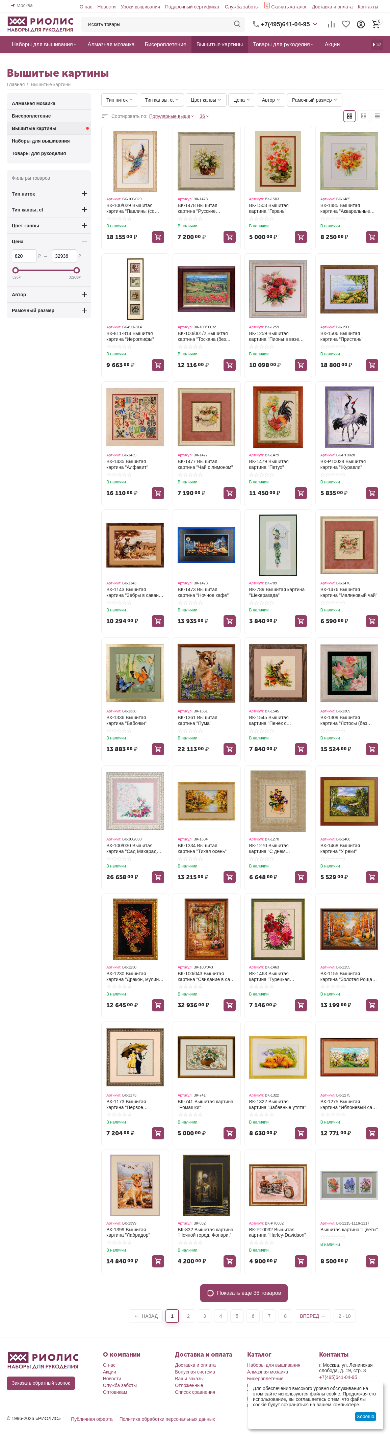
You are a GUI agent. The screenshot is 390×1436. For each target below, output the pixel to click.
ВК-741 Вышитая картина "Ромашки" (205, 1104)
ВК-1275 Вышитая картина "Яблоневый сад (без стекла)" (347, 1104)
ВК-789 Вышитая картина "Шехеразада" (277, 592)
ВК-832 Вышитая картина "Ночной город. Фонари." (205, 1232)
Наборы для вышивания (274, 1365)
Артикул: (113, 199)
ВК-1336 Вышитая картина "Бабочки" (126, 720)
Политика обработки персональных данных (167, 1419)
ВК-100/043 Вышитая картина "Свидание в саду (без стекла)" (206, 976)
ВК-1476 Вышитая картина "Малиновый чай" (349, 592)
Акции (109, 1372)
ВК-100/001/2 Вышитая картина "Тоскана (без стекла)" (203, 336)
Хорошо (365, 1416)
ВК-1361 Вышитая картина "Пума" (197, 720)
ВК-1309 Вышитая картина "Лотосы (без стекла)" (343, 720)
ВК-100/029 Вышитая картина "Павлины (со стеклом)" (130, 208)
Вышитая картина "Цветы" (349, 1229)
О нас (86, 6)
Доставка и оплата (332, 6)
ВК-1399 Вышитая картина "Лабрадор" (128, 1232)
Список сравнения (195, 1392)
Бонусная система (195, 1372)
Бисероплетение (265, 1378)
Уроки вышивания (140, 6)
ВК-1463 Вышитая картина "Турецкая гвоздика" (269, 976)
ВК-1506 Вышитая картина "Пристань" (341, 336)
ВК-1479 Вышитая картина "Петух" (269, 464)
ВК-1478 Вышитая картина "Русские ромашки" (197, 208)
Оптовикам (115, 1392)
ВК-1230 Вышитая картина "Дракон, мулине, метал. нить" (134, 976)
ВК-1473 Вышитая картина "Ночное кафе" (203, 592)
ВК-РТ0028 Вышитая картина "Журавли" (343, 464)
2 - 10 (345, 1316)
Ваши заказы (189, 1378)
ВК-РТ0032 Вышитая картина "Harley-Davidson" (277, 1232)
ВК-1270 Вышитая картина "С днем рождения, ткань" (269, 848)
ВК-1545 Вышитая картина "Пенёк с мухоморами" (269, 720)
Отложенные (189, 1385)
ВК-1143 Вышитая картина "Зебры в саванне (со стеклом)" (135, 592)
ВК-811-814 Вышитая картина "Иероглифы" (130, 336)
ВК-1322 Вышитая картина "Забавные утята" (277, 1104)
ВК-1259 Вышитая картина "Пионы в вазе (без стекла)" (274, 336)
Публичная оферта (92, 1419)
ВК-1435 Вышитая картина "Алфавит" (127, 464)
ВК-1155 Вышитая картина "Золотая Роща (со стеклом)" (346, 976)
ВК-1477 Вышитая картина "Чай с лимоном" (205, 464)
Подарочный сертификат (192, 6)
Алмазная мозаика (267, 1372)
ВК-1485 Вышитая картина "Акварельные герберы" (345, 208)
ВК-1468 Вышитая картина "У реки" (340, 848)
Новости (106, 6)
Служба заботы (242, 6)
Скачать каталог (289, 6)
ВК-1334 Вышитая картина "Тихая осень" (202, 848)
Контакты (368, 6)
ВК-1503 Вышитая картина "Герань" (269, 208)
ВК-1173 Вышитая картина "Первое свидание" (126, 1104)
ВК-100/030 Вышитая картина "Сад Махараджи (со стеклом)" (134, 848)
